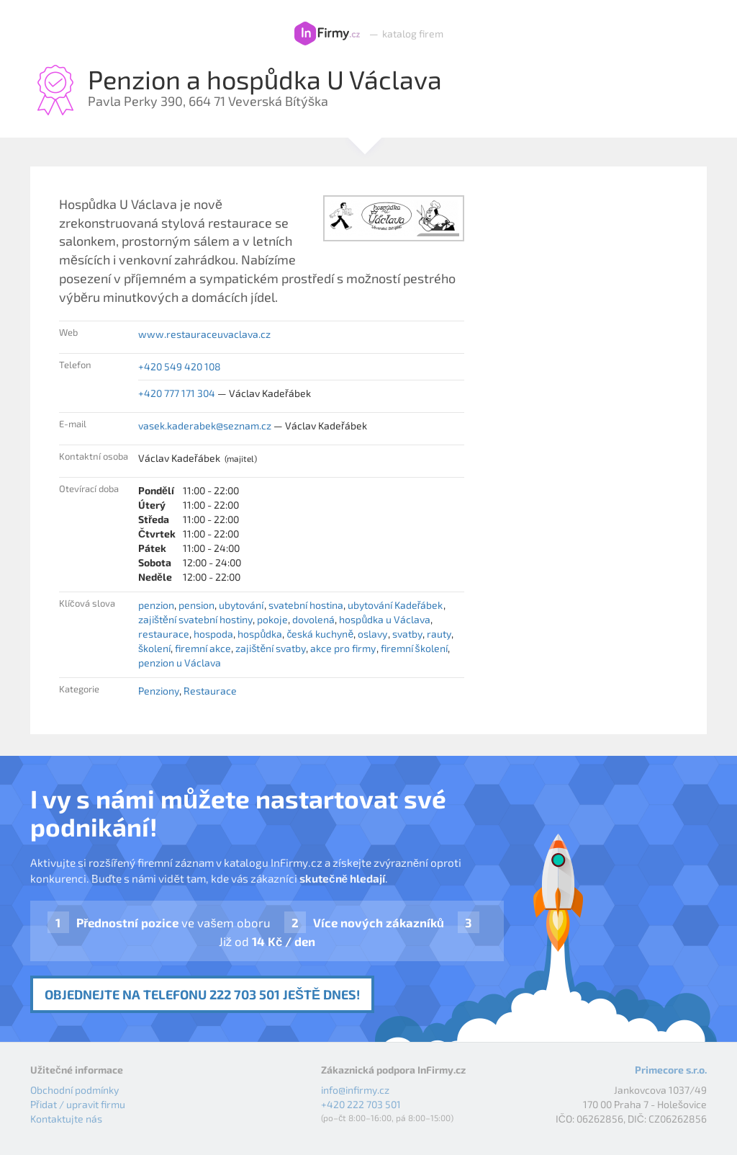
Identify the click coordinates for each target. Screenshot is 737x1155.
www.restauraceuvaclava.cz (204, 334)
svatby (407, 634)
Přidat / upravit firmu (77, 1104)
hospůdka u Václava (384, 619)
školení (154, 648)
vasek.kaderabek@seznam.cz (204, 425)
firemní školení (414, 648)
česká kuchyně (319, 634)
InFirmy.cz (327, 34)
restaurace (163, 634)
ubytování (241, 605)
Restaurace (210, 690)
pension (196, 605)
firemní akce (203, 648)
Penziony (158, 690)
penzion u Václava (179, 662)
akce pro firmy (343, 648)
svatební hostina (305, 605)
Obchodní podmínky (74, 1090)
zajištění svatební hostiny (195, 619)
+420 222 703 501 (361, 1104)
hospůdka (260, 634)
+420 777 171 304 (176, 393)
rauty (439, 634)
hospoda (213, 634)
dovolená (313, 619)
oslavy (372, 634)
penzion (156, 605)
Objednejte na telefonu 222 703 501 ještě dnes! (202, 994)
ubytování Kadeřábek (395, 605)
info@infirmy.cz (355, 1090)
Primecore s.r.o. (671, 1069)
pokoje (272, 619)
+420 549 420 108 (179, 366)
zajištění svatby (270, 648)
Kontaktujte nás (66, 1118)
